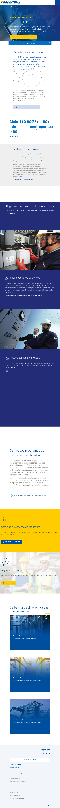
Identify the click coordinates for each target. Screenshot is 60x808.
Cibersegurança (14, 775)
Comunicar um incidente (15, 778)
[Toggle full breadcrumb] (11, 6)
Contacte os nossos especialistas (28, 107)
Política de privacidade (15, 795)
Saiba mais (21, 645)
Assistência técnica (15, 764)
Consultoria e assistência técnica (25, 179)
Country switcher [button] (29, 759)
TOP (48, 805)
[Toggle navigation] (57, 2)
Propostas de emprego (16, 773)
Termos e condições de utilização (17, 798)
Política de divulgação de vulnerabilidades (18, 781)
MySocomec (13, 770)
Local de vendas (14, 767)
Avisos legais (13, 789)
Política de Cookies (14, 792)
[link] (30, 573)
